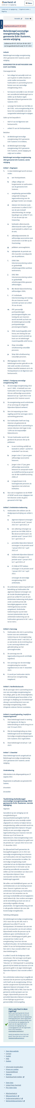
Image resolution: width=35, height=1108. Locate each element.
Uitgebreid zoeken (24, 9)
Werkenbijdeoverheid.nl (14, 1101)
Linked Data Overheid (13, 1085)
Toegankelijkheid (12, 1072)
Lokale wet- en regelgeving (9, 9)
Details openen (1, 24)
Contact (8, 1054)
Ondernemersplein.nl (13, 1098)
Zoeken (8, 1061)
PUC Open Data (11, 1088)
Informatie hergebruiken (14, 1067)
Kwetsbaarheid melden (14, 1077)
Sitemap (9, 1074)
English (8, 1056)
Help (7, 1059)
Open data (9, 1083)
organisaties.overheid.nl (15, 1031)
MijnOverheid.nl (11, 1093)
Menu (30, 3)
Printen (28, 19)
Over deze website (12, 1051)
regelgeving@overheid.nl (16, 1038)
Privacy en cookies (12, 1069)
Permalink (18, 19)
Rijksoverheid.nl (11, 1096)
